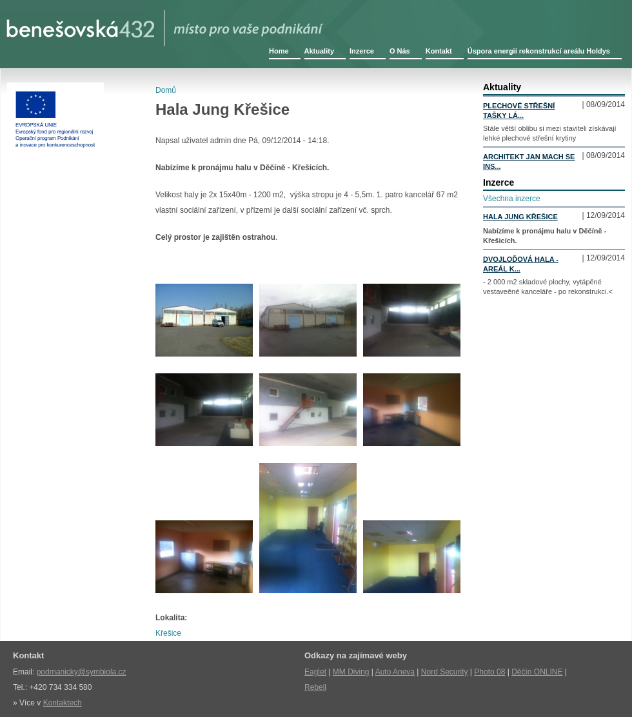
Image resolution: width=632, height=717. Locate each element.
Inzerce (362, 51)
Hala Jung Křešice (520, 217)
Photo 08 (489, 671)
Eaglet (315, 671)
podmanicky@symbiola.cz (81, 671)
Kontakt (439, 51)
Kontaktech (62, 702)
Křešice (168, 633)
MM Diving (351, 671)
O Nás (400, 51)
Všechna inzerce (511, 198)
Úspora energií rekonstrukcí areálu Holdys (539, 51)
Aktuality (319, 51)
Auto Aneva (395, 671)
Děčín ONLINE (536, 671)
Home (279, 51)
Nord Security (444, 671)
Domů (165, 90)
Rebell (315, 687)
